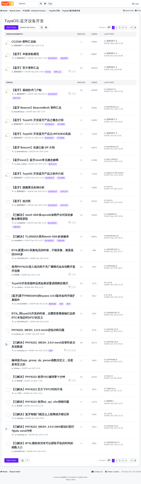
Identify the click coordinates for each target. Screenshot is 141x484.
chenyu (17, 368)
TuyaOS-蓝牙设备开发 (24, 21)
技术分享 (16, 98)
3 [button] (119, 27)
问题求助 (16, 227)
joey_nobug (21, 164)
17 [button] (131, 27)
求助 (61, 304)
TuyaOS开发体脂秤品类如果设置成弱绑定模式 (40, 283)
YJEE (19, 393)
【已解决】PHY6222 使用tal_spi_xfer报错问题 (40, 401)
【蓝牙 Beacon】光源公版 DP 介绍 (33, 147)
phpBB (63, 477)
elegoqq (20, 418)
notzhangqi (110, 266)
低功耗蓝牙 (52, 58)
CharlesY (110, 89)
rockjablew (21, 223)
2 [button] (116, 27)
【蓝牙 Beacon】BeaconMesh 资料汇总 (36, 107)
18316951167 (22, 258)
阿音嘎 (16, 275)
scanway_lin (19, 334)
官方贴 (48, 72)
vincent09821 (22, 304)
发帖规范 (64, 58)
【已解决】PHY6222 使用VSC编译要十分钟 (38, 376)
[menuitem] (135, 4)
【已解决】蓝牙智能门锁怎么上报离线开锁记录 (40, 414)
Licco (108, 187)
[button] (109, 28)
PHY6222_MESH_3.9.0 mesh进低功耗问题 (38, 329)
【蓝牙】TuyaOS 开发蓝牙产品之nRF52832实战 (41, 133)
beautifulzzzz (19, 112)
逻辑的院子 (18, 45)
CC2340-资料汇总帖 (24, 41)
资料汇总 (57, 72)
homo (108, 376)
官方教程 (61, 124)
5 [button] (125, 27)
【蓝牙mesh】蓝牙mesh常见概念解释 (35, 160)
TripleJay (110, 388)
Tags (50, 3)
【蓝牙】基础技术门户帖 (27, 90)
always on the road (114, 173)
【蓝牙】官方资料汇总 (25, 67)
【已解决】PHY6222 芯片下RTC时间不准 (37, 389)
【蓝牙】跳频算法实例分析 (28, 187)
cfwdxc (19, 287)
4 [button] (122, 27)
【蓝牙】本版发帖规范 (25, 54)
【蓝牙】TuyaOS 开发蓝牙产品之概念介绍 (37, 120)
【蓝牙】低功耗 (21, 201)
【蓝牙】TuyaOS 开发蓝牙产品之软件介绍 (37, 173)
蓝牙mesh (53, 164)
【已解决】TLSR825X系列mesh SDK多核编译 (40, 236)
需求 (68, 304)
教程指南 (52, 304)
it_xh (108, 282)
